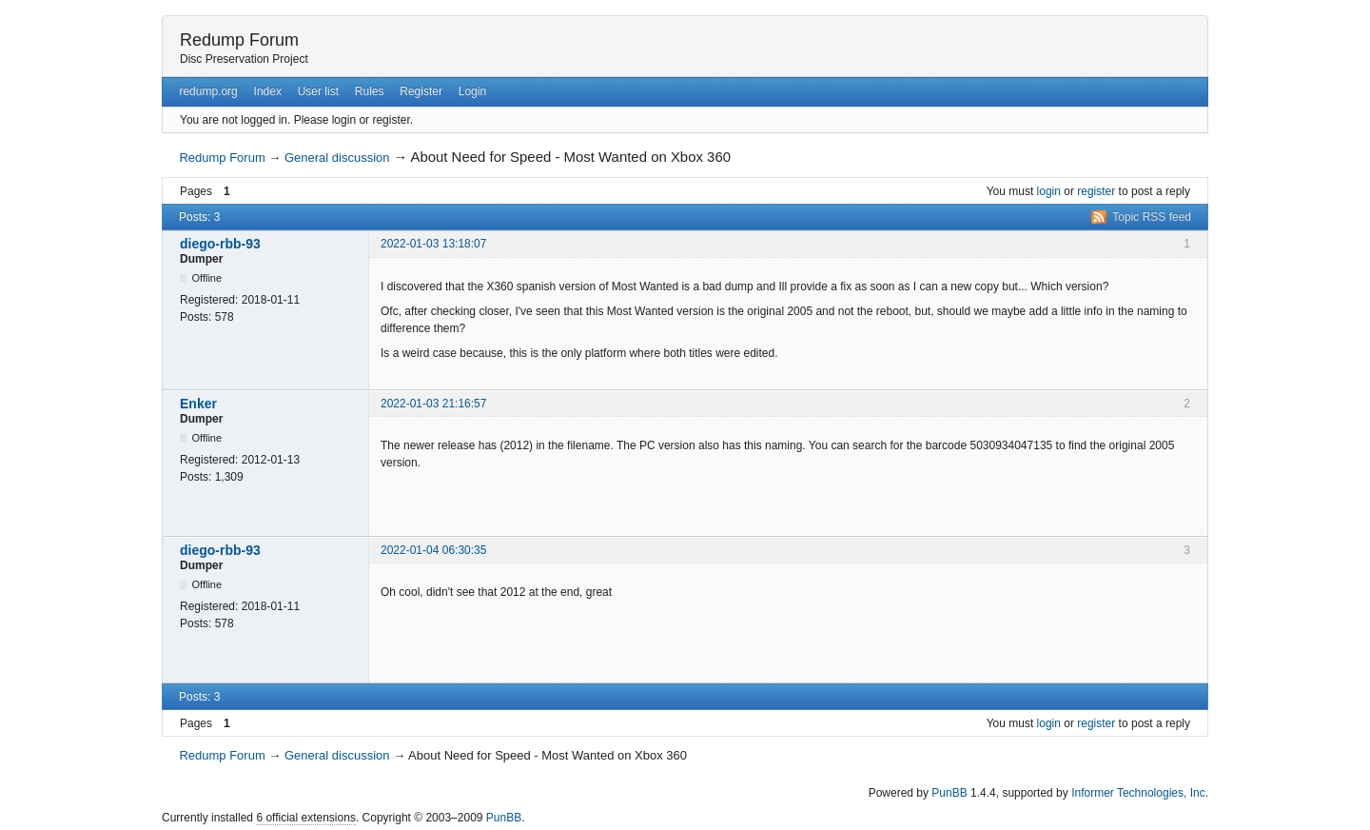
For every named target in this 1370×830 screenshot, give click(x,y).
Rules (369, 91)
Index (268, 91)
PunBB (949, 793)
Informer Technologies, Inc (1138, 793)
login (1049, 191)
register (1096, 191)
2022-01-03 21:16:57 (433, 403)
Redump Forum (239, 39)
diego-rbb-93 (220, 243)
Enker (198, 403)
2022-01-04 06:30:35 (433, 550)
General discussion (337, 157)
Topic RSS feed (1151, 217)
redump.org (208, 91)
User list (318, 91)
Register (421, 91)
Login (472, 91)
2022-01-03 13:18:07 (433, 243)
